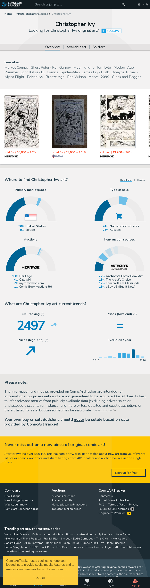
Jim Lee (65, 538)
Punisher (11, 72)
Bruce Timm (93, 547)
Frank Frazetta (32, 538)
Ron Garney (61, 67)
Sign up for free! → (128, 472)
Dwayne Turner (124, 72)
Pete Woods (22, 534)
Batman (71, 534)
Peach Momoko (131, 547)
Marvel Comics (16, 67)
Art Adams (120, 538)
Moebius (58, 534)
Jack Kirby (47, 547)
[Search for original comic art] (80, 4)
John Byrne (123, 534)
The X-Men (103, 538)
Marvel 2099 (98, 77)
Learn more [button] (55, 569)
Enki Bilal (62, 547)
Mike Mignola (87, 534)
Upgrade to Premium (115, 513)
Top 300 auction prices (66, 509)
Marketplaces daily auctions (69, 504)
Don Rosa (77, 547)
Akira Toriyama (33, 543)
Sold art (98, 47)
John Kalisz (29, 72)
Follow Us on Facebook (114, 509)
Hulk (105, 72)
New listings (12, 496)
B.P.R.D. (34, 547)
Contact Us (106, 496)
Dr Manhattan (41, 534)
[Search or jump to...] (123, 4)
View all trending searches (28, 551)
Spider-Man (70, 72)
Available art (76, 47)
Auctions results (62, 500)
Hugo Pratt (111, 547)
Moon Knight (83, 67)
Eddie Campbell (83, 538)
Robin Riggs (54, 543)
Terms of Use (116, 504)
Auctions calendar (63, 496)
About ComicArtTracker (114, 500)
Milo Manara (12, 538)
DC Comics (49, 72)
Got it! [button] (41, 578)
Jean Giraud (71, 543)
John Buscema (116, 543)
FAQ (101, 504)
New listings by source (18, 500)
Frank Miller (51, 538)
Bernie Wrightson (15, 547)
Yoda (7, 534)
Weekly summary (15, 504)
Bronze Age (55, 77)
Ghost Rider (40, 67)
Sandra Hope (12, 543)
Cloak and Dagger (126, 77)
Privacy (133, 504)
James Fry (90, 72)
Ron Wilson (76, 77)
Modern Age (124, 67)
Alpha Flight (14, 77)
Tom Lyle (103, 67)
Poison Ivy (35, 77)
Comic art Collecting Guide (21, 509)
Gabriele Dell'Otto (92, 543)
